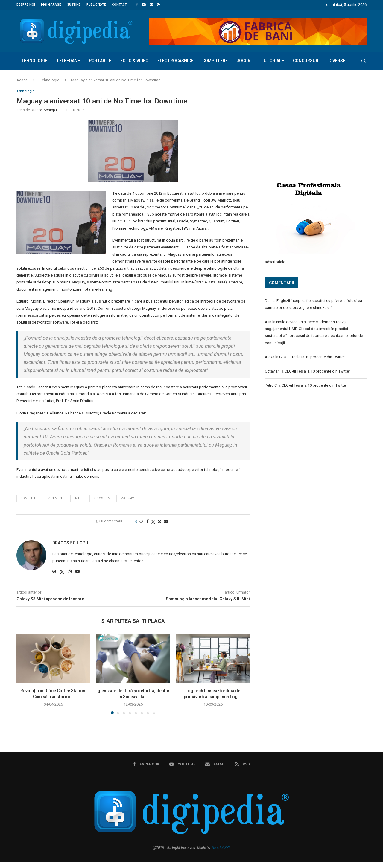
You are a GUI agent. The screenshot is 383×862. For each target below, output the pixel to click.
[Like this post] (141, 521)
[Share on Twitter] (153, 521)
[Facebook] (137, 5)
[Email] (151, 5)
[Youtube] (144, 5)
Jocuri (244, 59)
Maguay (127, 498)
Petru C (271, 384)
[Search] (364, 60)
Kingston (101, 498)
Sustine (73, 5)
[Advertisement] (310, 127)
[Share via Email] (166, 521)
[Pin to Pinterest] (159, 521)
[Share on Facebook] (147, 521)
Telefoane (68, 59)
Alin (268, 320)
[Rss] (158, 5)
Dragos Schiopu (44, 109)
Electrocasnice (175, 59)
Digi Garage (51, 5)
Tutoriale (272, 59)
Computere (215, 59)
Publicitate (96, 5)
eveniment (55, 498)
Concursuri (306, 59)
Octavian (272, 370)
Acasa (22, 79)
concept (28, 498)
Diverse (337, 59)
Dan (268, 299)
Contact (119, 5)
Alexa (269, 355)
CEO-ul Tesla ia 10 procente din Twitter (312, 355)
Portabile (100, 59)
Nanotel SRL (221, 847)
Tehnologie (34, 59)
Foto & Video (134, 59)
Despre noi (25, 5)
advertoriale (275, 260)
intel (78, 498)
